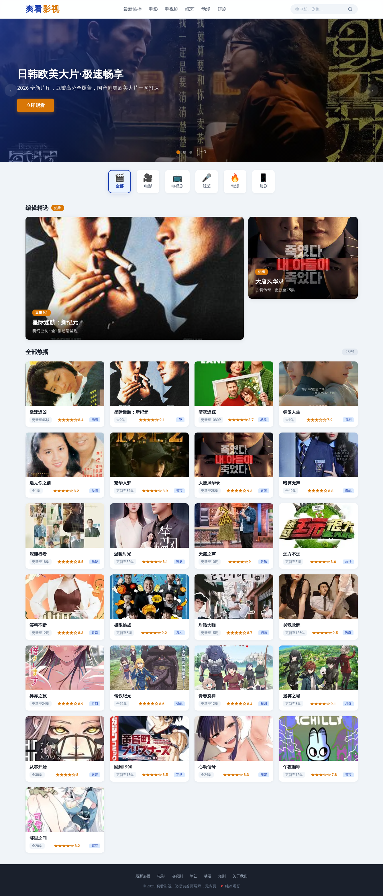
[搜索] (349, 9)
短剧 (222, 9)
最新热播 (132, 9)
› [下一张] (372, 90)
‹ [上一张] (11, 90)
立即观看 (35, 105)
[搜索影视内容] (320, 9)
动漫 (206, 9)
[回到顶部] (368, 881)
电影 (153, 9)
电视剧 (171, 9)
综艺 (190, 9)
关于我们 (240, 876)
